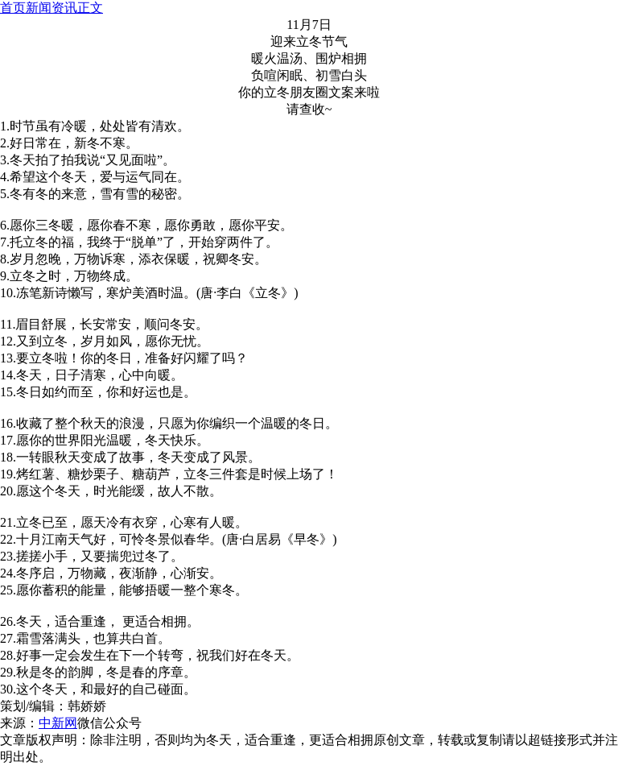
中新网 (58, 723)
